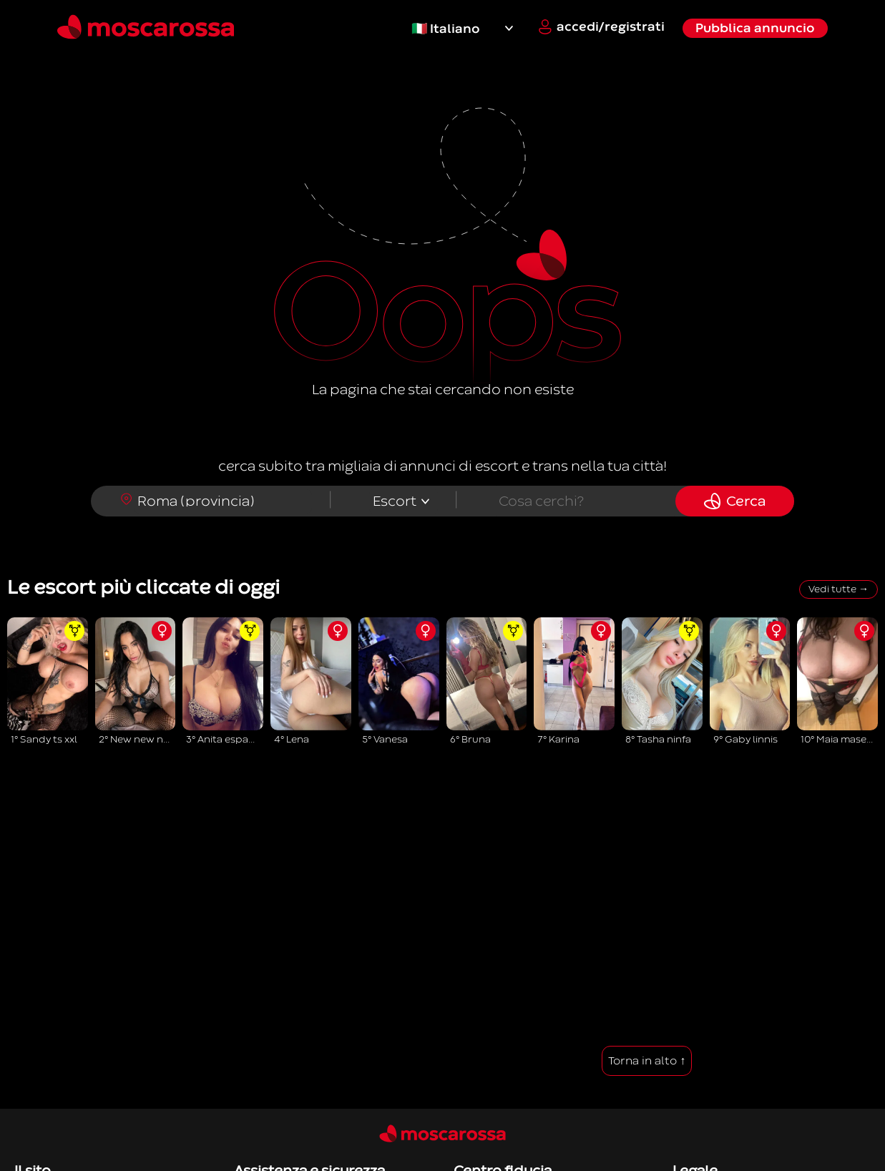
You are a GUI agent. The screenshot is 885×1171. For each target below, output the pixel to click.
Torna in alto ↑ (646, 1061)
